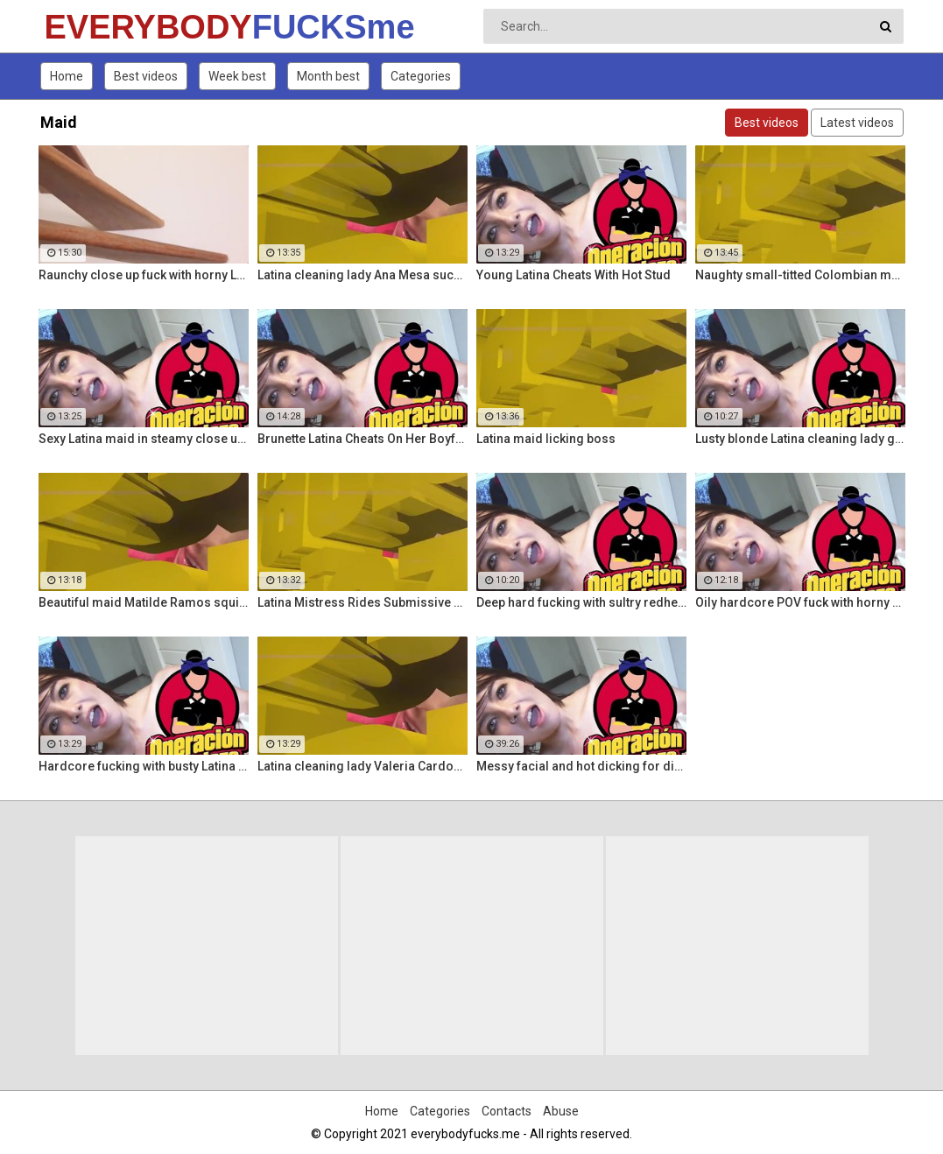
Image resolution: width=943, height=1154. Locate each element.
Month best (328, 76)
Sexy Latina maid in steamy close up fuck (144, 439)
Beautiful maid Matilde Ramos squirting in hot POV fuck (144, 602)
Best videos (146, 76)
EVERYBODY (91, 27)
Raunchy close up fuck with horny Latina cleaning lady (144, 275)
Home (66, 76)
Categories (421, 76)
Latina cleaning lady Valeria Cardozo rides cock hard (362, 766)
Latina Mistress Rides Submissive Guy (362, 602)
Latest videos (857, 123)
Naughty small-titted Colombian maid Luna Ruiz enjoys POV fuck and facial (800, 275)
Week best (237, 76)
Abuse (561, 1111)
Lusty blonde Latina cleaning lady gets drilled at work (800, 439)
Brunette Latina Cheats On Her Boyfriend (362, 439)
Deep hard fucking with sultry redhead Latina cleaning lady (581, 602)
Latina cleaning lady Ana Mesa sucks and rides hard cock (362, 275)
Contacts (506, 1111)
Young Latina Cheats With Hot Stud (573, 275)
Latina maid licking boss (546, 439)
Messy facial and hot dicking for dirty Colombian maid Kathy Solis (581, 766)
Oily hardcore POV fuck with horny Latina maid (800, 602)
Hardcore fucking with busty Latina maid (144, 766)
